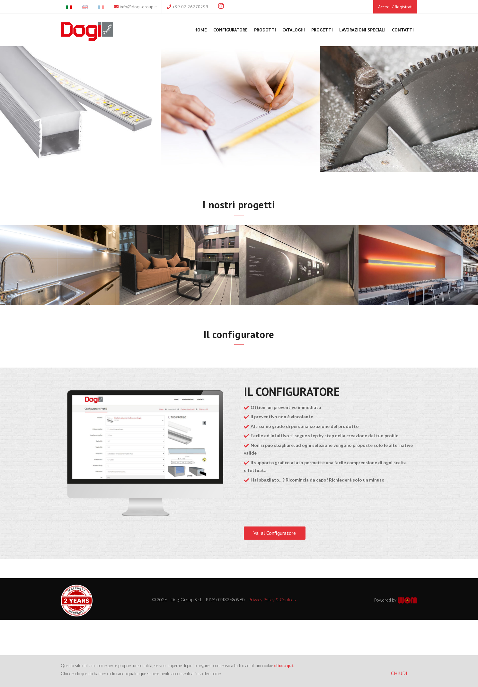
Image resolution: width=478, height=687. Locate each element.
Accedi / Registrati (395, 7)
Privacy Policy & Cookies (272, 599)
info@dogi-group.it (138, 7)
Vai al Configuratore (274, 533)
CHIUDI (399, 673)
